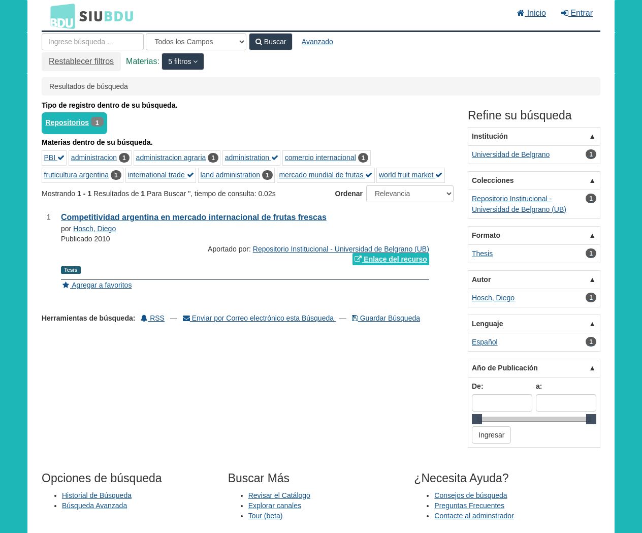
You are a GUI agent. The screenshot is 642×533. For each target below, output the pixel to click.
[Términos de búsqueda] (93, 41)
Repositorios (67, 122)
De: (478, 386)
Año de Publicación (505, 368)
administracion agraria (171, 157)
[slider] (477, 419)
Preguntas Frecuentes (469, 505)
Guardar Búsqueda (386, 318)
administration (251, 157)
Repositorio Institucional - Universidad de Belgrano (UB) (341, 249)
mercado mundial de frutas (325, 175)
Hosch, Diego (94, 229)
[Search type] (196, 41)
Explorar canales (274, 505)
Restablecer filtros (81, 61)
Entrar (577, 13)
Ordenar (349, 194)
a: (539, 386)
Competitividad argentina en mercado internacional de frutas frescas (194, 217)
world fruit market (410, 175)
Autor (481, 279)
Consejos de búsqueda (470, 495)
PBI (54, 157)
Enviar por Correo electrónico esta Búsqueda (259, 318)
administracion (94, 157)
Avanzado (317, 42)
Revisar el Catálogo (279, 495)
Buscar (270, 42)
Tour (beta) (265, 516)
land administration (230, 175)
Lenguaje (487, 324)
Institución (490, 136)
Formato (486, 235)
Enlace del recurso (391, 259)
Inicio (531, 13)
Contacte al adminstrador (473, 516)
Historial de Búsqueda (97, 495)
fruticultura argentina (76, 175)
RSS (153, 318)
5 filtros (180, 61)
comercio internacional (320, 157)
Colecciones (492, 180)
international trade (161, 175)
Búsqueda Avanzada (94, 505)
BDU (60, 15)
